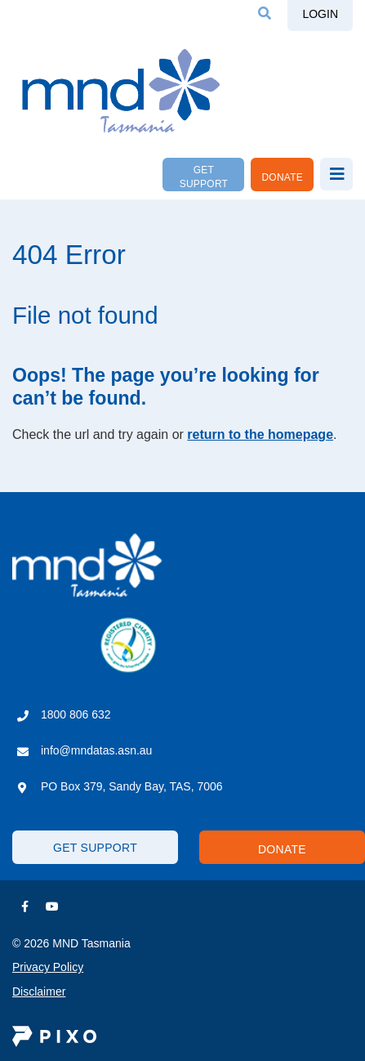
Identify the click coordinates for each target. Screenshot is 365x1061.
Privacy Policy (47, 967)
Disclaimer (38, 991)
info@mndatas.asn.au (96, 750)
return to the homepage (260, 434)
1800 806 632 (76, 714)
